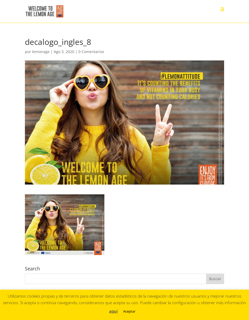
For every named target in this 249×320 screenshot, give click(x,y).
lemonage (41, 51)
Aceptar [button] (129, 311)
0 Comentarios (91, 51)
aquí (113, 311)
